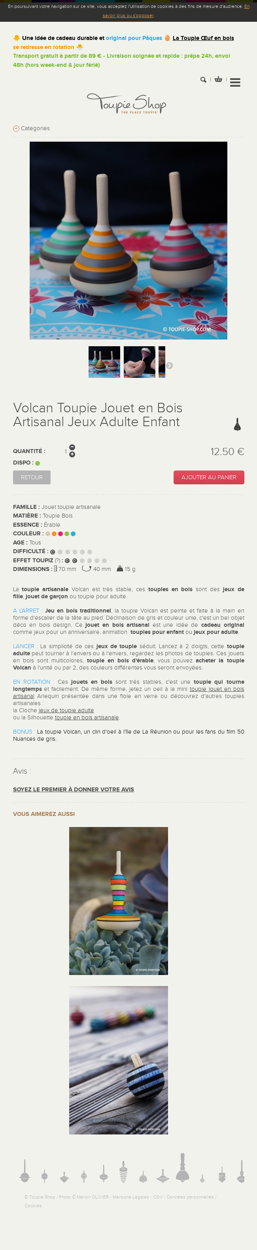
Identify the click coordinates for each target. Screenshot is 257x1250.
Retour (32, 477)
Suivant (169, 365)
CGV (158, 1197)
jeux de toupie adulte (66, 710)
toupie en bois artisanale (87, 717)
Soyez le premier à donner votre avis (73, 789)
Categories (31, 128)
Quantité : (29, 451)
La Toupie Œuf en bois (203, 38)
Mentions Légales (131, 1197)
